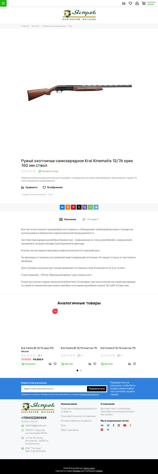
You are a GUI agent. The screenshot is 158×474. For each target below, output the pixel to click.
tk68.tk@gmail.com (35, 425)
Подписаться (97, 388)
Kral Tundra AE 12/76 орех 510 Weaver (37, 350)
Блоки (130, 411)
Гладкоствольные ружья (34, 194)
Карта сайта (89, 468)
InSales (99, 471)
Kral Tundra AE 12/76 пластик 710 (79, 348)
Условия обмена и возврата (76, 420)
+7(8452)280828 (33, 418)
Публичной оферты (89, 394)
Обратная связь (69, 430)
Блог (63, 425)
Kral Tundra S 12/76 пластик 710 (118, 348)
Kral (51, 194)
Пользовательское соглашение (78, 416)
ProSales (77, 471)
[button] (77, 370)
